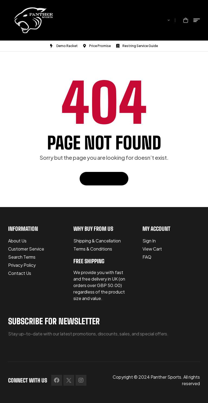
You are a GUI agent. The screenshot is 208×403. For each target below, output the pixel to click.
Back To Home (104, 178)
